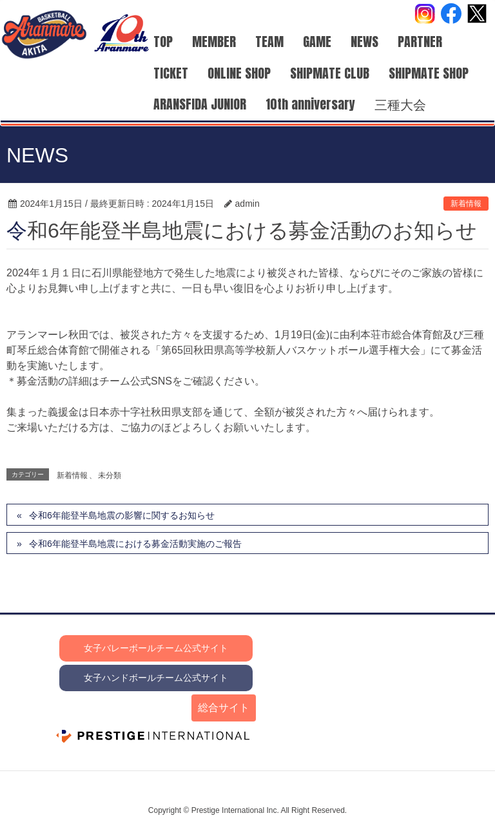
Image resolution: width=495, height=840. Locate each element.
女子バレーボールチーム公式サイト (156, 648)
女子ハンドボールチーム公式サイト (156, 678)
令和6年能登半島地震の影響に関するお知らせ (122, 515)
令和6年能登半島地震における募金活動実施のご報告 (135, 544)
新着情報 (466, 203)
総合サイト (223, 707)
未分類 (109, 475)
